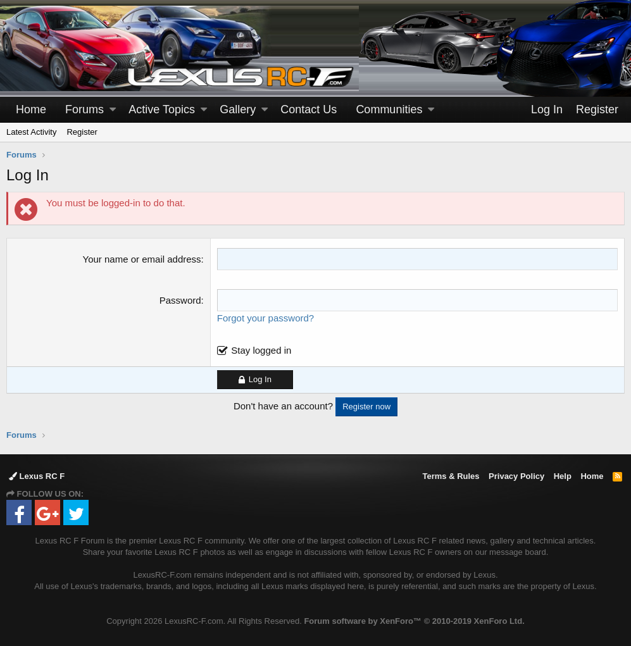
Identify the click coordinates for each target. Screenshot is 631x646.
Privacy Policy (516, 476)
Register (81, 132)
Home (31, 109)
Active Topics (161, 109)
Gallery (238, 109)
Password (180, 300)
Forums (84, 109)
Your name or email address (142, 259)
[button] (112, 110)
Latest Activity (31, 132)
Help (563, 476)
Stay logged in (261, 350)
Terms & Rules (450, 476)
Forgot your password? (265, 318)
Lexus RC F (37, 476)
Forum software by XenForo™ (414, 621)
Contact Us (308, 109)
